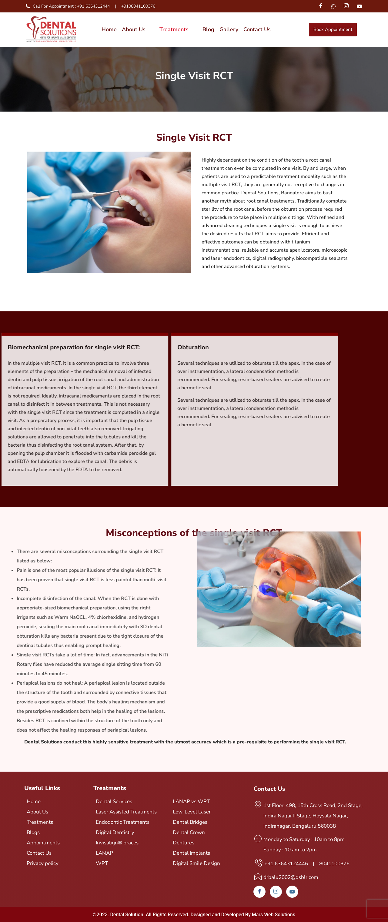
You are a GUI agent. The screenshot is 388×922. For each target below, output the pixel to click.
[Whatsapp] (333, 6)
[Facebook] (320, 6)
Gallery (228, 29)
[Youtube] (359, 6)
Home (109, 29)
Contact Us (257, 29)
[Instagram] (346, 6)
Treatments (178, 29)
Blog (208, 29)
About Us (138, 29)
